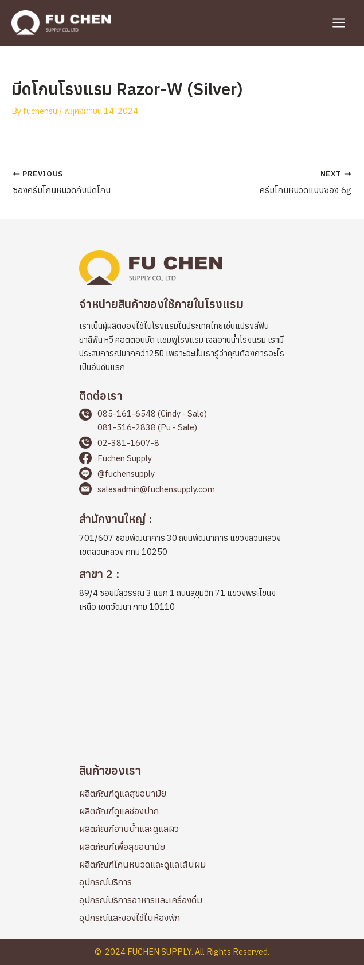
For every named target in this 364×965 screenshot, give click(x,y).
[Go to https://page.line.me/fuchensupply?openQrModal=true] (182, 474)
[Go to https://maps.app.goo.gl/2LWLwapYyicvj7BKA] (182, 536)
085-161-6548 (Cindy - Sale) (152, 413)
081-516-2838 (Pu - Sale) (147, 427)
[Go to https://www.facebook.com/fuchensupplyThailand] (182, 459)
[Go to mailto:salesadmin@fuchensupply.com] (182, 490)
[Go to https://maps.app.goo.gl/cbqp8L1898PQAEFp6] (182, 591)
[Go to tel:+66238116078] (182, 444)
